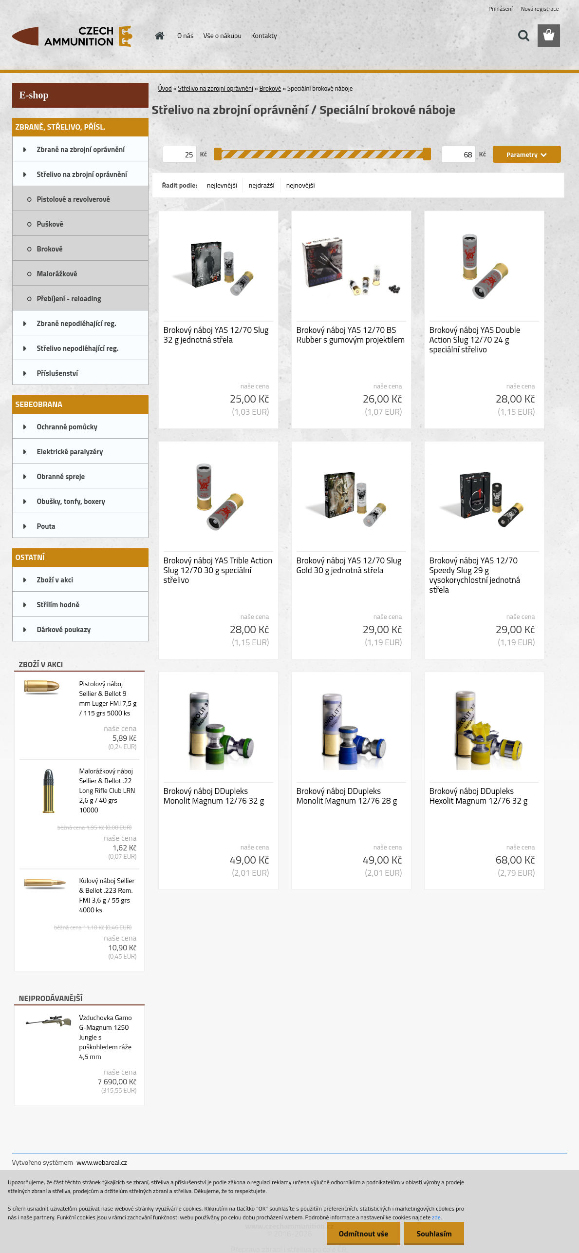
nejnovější (300, 185)
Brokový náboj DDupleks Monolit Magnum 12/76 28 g (347, 796)
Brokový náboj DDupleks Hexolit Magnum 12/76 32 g (479, 796)
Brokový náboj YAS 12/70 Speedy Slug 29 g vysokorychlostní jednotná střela (475, 575)
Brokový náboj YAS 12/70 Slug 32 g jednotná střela (216, 335)
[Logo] (79, 36)
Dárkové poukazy (64, 629)
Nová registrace (540, 8)
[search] (523, 35)
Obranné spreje (61, 476)
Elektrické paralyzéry (70, 451)
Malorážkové (57, 273)
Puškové (50, 224)
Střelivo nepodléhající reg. (78, 348)
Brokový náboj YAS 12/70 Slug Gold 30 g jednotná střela (349, 565)
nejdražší (262, 185)
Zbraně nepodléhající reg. (76, 323)
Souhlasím (434, 1233)
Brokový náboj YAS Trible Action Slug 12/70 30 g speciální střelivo (218, 570)
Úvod (165, 88)
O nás (185, 35)
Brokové (50, 248)
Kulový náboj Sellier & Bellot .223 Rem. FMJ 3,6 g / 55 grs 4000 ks (106, 895)
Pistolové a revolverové (73, 199)
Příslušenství (57, 373)
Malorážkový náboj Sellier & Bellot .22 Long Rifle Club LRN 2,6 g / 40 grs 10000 (107, 790)
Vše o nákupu (222, 35)
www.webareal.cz (101, 1162)
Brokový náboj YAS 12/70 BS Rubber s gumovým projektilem (351, 335)
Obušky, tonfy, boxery (71, 501)
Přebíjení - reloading (69, 298)
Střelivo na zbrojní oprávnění (82, 174)
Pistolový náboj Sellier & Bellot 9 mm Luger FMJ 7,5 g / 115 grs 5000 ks (107, 698)
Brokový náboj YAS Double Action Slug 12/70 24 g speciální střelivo (475, 339)
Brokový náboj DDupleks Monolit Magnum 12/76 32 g (214, 796)
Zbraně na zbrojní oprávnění (81, 149)
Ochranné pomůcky (67, 426)
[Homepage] (159, 35)
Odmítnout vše (364, 1233)
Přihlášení (500, 8)
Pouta (46, 526)
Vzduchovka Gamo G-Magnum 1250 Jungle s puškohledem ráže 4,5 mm (105, 1037)
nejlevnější (222, 185)
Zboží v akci (55, 579)
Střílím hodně (58, 604)
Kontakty (264, 35)
